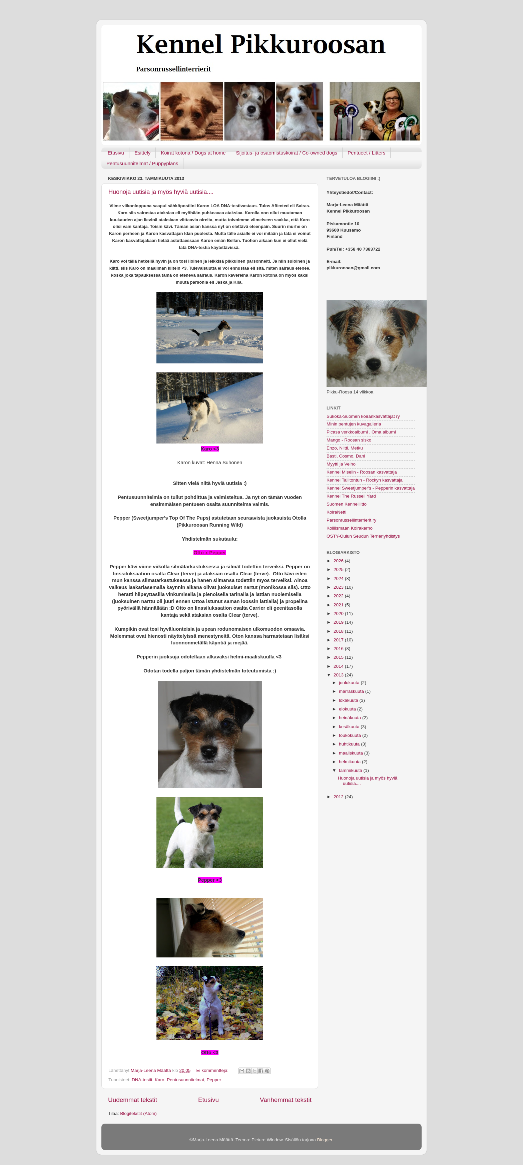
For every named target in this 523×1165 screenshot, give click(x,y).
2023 (339, 587)
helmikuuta (350, 761)
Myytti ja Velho (341, 464)
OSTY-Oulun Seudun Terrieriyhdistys (363, 536)
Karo (159, 1079)
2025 (339, 569)
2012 (339, 796)
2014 (339, 666)
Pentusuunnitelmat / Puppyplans (142, 163)
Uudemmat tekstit (132, 1099)
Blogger (325, 1139)
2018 (339, 631)
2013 (339, 674)
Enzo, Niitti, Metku (345, 448)
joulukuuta (350, 682)
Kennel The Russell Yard (351, 496)
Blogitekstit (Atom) (138, 1113)
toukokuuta (350, 735)
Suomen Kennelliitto (347, 504)
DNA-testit (142, 1079)
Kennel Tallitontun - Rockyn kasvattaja (365, 480)
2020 (339, 613)
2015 (339, 657)
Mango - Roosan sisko (349, 440)
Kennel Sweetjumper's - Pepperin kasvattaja (371, 488)
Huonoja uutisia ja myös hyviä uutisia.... (160, 192)
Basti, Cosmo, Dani (346, 456)
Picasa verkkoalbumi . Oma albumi (361, 431)
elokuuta (348, 708)
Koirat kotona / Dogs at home (193, 153)
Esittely (142, 153)
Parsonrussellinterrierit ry (351, 520)
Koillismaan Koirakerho (350, 528)
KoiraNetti (336, 512)
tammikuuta (351, 770)
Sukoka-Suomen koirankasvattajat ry (363, 416)
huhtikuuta (350, 744)
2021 (339, 604)
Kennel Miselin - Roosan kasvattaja (362, 472)
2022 (339, 595)
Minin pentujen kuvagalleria (354, 423)
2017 (339, 639)
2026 (339, 560)
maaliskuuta (351, 753)
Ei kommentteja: (213, 1070)
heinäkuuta (350, 717)
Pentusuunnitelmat (185, 1079)
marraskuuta (352, 691)
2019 (339, 622)
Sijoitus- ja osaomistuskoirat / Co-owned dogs (286, 153)
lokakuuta (349, 700)
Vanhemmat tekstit (286, 1099)
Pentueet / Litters (366, 153)
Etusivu (116, 153)
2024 (339, 578)
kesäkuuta (350, 726)
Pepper (213, 1079)
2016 (339, 648)
